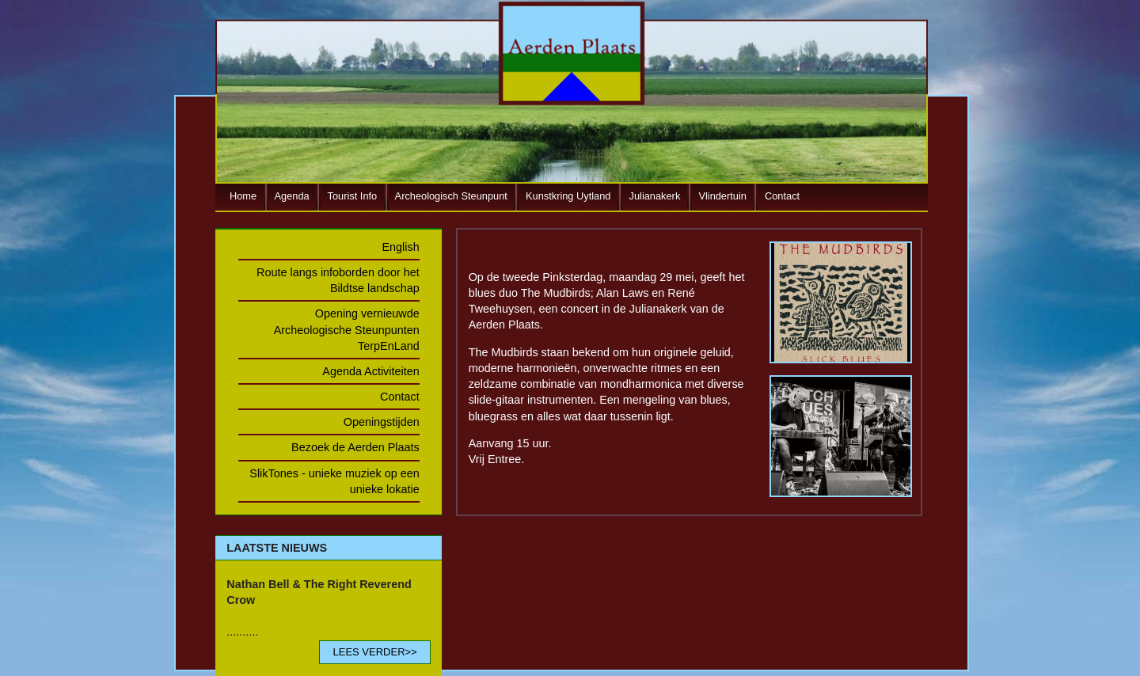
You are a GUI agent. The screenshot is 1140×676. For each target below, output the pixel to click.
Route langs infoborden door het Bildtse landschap (338, 280)
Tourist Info (353, 196)
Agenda (292, 196)
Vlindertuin (722, 196)
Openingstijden (382, 422)
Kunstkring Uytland (568, 196)
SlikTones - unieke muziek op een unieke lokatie (334, 481)
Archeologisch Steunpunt (451, 196)
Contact (782, 196)
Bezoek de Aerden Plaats (355, 447)
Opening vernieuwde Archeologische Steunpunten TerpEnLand (347, 329)
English (401, 247)
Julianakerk (655, 196)
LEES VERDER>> (374, 652)
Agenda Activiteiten (370, 371)
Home (243, 196)
